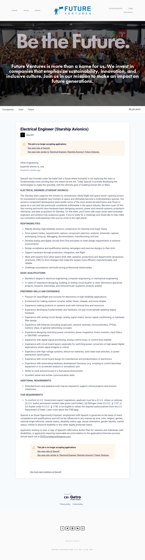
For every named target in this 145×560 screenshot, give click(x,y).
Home (15, 10)
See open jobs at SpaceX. (39, 148)
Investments (115, 8)
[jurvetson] (72, 528)
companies (8, 109)
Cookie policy (78, 504)
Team (26, 10)
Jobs (130, 8)
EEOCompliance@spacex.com (55, 436)
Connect (128, 12)
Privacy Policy (72, 541)
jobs (20, 109)
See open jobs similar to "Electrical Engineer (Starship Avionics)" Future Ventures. (64, 152)
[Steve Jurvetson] (62, 528)
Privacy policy (65, 504)
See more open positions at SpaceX (45, 472)
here (76, 409)
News (38, 10)
